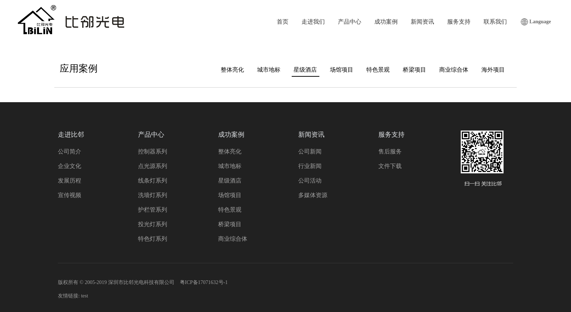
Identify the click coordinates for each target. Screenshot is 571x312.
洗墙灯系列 (152, 195)
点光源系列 (152, 166)
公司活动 (310, 180)
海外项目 (493, 70)
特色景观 (378, 70)
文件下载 (390, 166)
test (84, 296)
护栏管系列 (152, 210)
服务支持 (458, 22)
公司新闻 (310, 151)
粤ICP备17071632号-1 (204, 282)
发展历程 (69, 180)
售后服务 (390, 151)
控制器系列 (152, 151)
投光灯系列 (152, 224)
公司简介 (69, 151)
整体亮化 (232, 70)
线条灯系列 (152, 180)
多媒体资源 (312, 195)
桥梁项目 (414, 70)
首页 (282, 22)
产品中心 (349, 22)
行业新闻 (310, 166)
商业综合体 (453, 70)
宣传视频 (69, 195)
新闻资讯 (422, 22)
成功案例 (386, 22)
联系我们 (495, 22)
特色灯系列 (152, 239)
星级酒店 (305, 70)
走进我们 (313, 22)
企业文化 (69, 166)
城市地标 (268, 70)
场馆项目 (341, 70)
